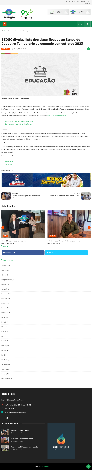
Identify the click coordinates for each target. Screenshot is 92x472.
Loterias (3, 331)
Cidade (3, 270)
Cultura (52, 235)
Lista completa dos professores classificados (19, 121)
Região (3, 350)
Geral (5, 235)
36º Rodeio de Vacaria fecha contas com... (63, 241)
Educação (14, 31)
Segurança (4, 364)
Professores (9, 161)
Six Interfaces (44, 466)
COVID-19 (4, 284)
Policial (3, 341)
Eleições (3, 303)
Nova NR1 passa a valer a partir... (13, 241)
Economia (4, 294)
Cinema (3, 275)
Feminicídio (4, 312)
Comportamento (6, 279)
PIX (2, 336)
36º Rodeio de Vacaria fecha (22, 439)
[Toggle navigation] (4, 24)
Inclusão (3, 322)
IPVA (2, 327)
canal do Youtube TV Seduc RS (56, 115)
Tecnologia (4, 369)
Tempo (3, 374)
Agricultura (4, 265)
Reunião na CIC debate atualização (24, 447)
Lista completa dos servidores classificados (18, 124)
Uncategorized (5, 378)
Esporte (3, 308)
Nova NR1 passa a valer (20, 430)
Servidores (8, 164)
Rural (3, 355)
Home (6, 31)
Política (3, 345)
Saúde (3, 360)
